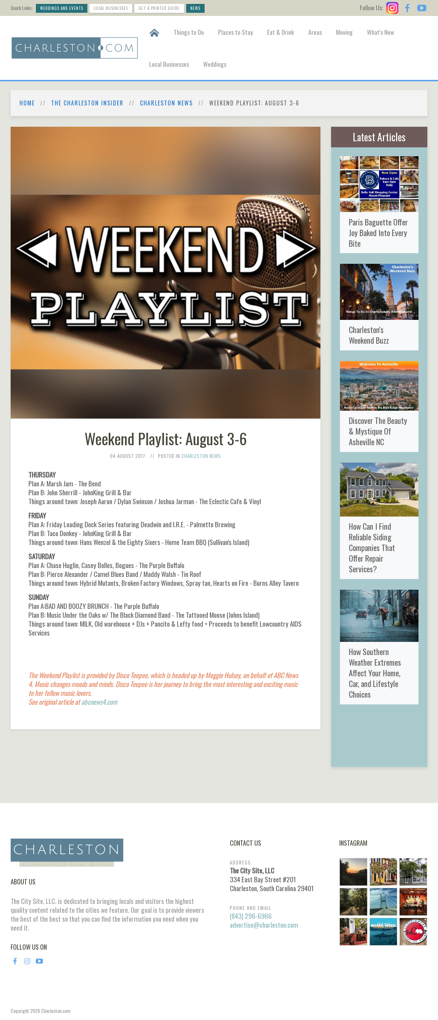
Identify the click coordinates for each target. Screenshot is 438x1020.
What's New (380, 32)
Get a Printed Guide (159, 8)
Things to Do (189, 32)
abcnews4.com (99, 702)
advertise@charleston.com (264, 925)
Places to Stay (235, 32)
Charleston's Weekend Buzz (369, 334)
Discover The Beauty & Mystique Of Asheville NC (378, 430)
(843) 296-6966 (251, 916)
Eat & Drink (280, 32)
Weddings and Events (61, 8)
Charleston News (166, 103)
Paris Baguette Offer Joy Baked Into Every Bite (378, 232)
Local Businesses (111, 8)
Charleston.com (55, 1010)
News (195, 8)
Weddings (214, 64)
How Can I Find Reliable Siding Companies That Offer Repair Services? (372, 547)
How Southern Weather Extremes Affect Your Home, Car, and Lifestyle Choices (375, 672)
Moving (344, 32)
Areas (315, 32)
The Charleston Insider (87, 103)
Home (27, 103)
